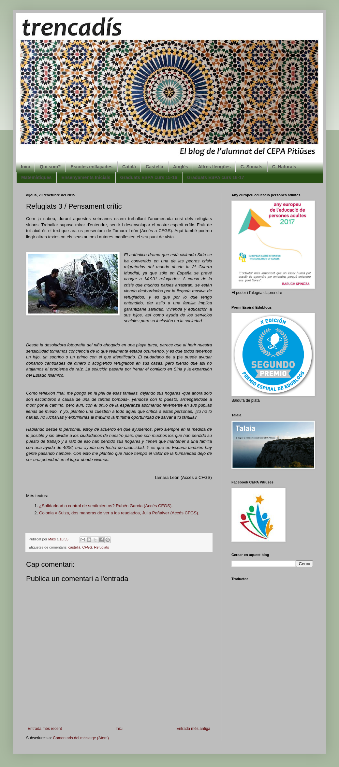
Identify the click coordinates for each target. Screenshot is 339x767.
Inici (25, 166)
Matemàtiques (36, 177)
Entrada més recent (45, 728)
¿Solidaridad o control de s (64, 505)
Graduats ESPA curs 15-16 (148, 177)
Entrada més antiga (193, 728)
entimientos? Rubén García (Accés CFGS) (130, 505)
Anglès (180, 166)
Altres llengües (214, 166)
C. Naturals (284, 166)
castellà (74, 547)
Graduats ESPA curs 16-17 (215, 177)
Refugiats (101, 547)
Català (129, 166)
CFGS (87, 547)
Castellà (154, 166)
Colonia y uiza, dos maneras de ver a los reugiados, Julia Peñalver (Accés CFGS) (118, 512)
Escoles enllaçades (91, 166)
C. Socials (251, 166)
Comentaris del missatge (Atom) (81, 738)
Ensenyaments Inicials (85, 177)
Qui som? (50, 166)
